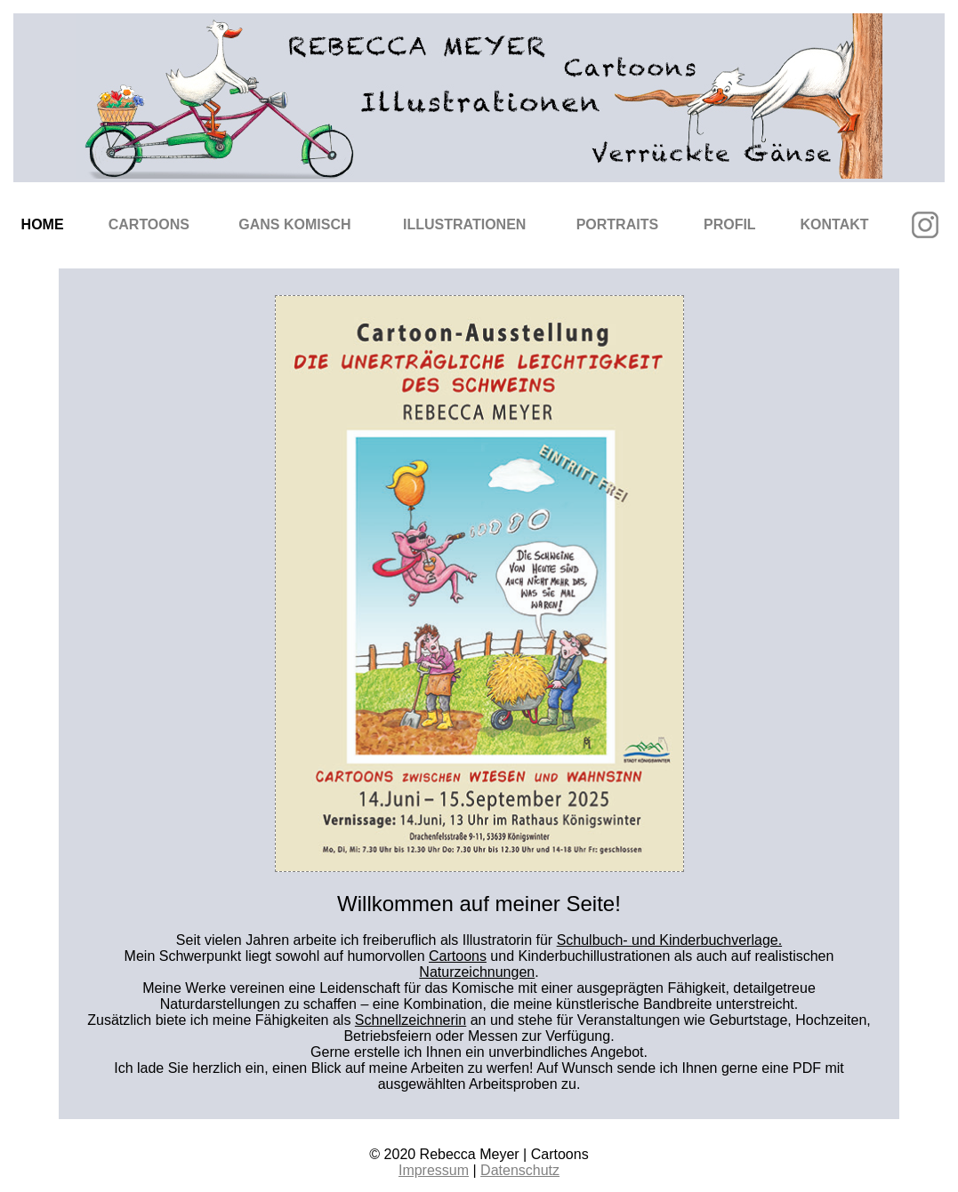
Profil (730, 224)
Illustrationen (464, 224)
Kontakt (835, 224)
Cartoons (149, 224)
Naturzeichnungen (477, 972)
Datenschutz (520, 1170)
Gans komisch (294, 224)
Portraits (617, 224)
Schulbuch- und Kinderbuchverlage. (670, 940)
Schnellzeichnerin (410, 1020)
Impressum (433, 1170)
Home (42, 224)
